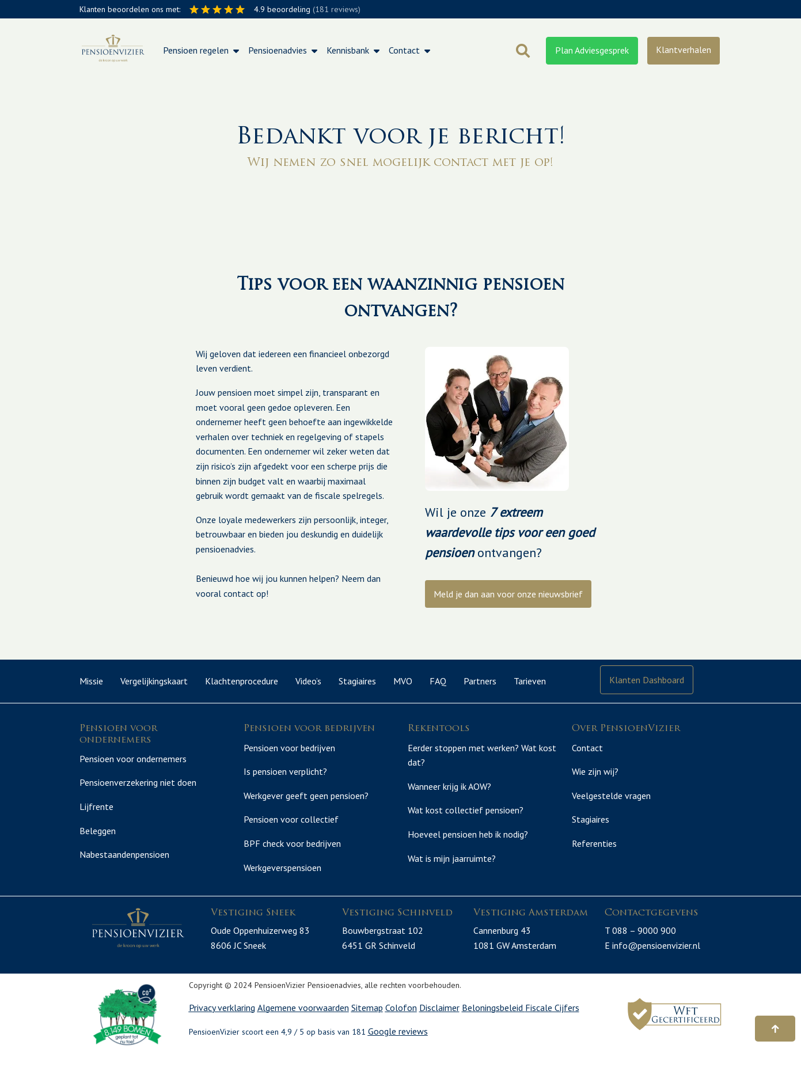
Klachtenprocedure (241, 681)
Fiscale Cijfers (552, 1032)
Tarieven (530, 681)
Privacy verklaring (222, 1032)
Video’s (308, 681)
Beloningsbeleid (493, 1032)
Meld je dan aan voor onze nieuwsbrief (508, 594)
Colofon (401, 1032)
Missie (91, 681)
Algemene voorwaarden (303, 1032)
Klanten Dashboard (646, 680)
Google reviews (398, 1056)
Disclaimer (439, 1032)
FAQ (438, 681)
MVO (402, 681)
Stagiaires (357, 681)
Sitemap (367, 1032)
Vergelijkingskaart (154, 681)
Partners (480, 681)
